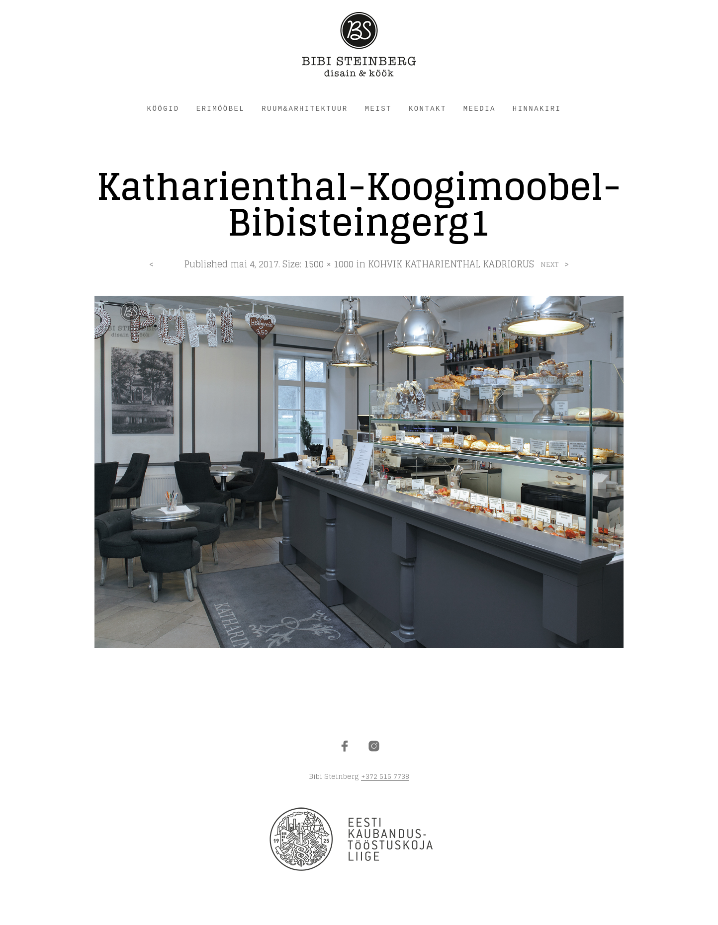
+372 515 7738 (385, 776)
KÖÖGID (163, 109)
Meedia (479, 109)
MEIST (378, 109)
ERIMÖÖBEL (220, 109)
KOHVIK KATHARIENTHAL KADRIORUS (451, 264)
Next (549, 264)
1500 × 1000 (329, 264)
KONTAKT (428, 109)
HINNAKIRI (537, 109)
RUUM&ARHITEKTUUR (305, 109)
